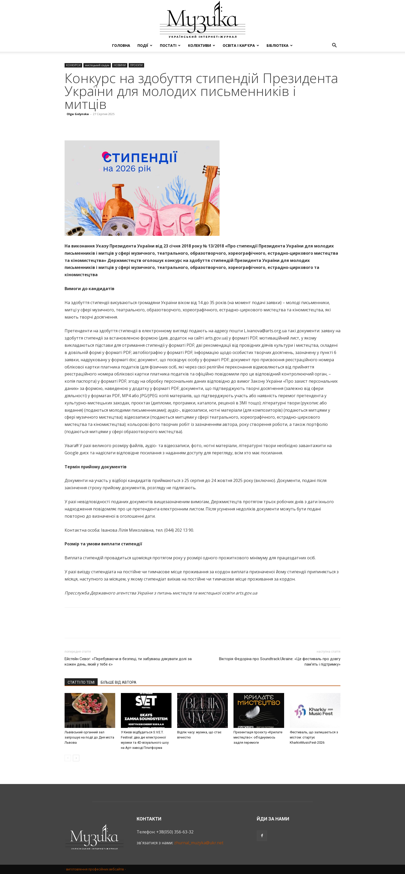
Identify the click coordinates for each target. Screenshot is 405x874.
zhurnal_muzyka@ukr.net (198, 843)
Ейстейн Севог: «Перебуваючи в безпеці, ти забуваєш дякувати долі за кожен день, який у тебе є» (128, 662)
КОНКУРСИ (73, 65)
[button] (334, 46)
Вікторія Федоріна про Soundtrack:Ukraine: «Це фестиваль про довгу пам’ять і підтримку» (279, 662)
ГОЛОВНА (121, 45)
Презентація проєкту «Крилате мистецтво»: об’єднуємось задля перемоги (257, 737)
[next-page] (76, 758)
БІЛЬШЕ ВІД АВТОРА (118, 682)
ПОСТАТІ (170, 45)
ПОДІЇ (144, 45)
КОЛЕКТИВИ (201, 45)
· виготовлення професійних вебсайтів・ (96, 869)
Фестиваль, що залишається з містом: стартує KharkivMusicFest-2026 (314, 737)
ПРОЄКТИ (136, 65)
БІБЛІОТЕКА (280, 45)
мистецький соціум (97, 65)
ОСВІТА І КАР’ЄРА (241, 45)
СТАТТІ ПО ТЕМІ (81, 682)
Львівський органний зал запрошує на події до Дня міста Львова (89, 737)
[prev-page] (68, 758)
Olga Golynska (78, 114)
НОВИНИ (120, 65)
